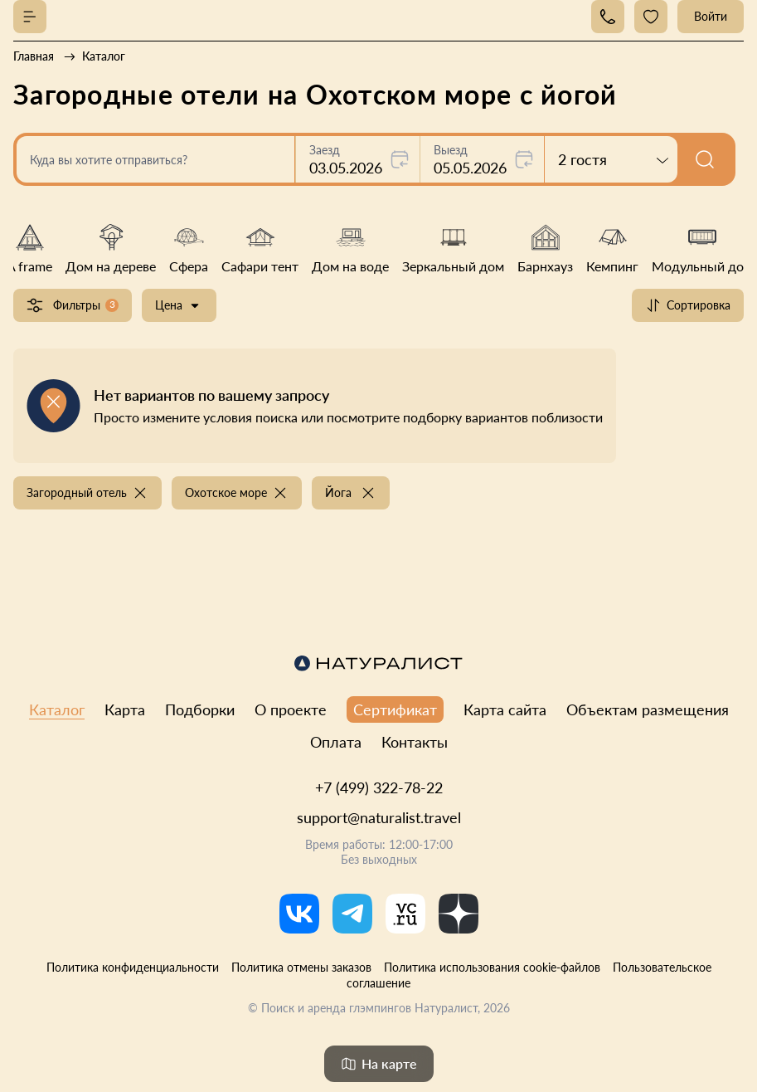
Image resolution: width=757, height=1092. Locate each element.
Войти (710, 16)
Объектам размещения (647, 709)
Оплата (336, 742)
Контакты (414, 742)
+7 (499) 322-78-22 (379, 787)
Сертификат (395, 709)
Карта (124, 709)
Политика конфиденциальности (132, 967)
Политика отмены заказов (301, 967)
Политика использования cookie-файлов (492, 967)
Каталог (57, 709)
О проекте (291, 709)
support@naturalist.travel (379, 817)
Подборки (200, 709)
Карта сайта (504, 709)
